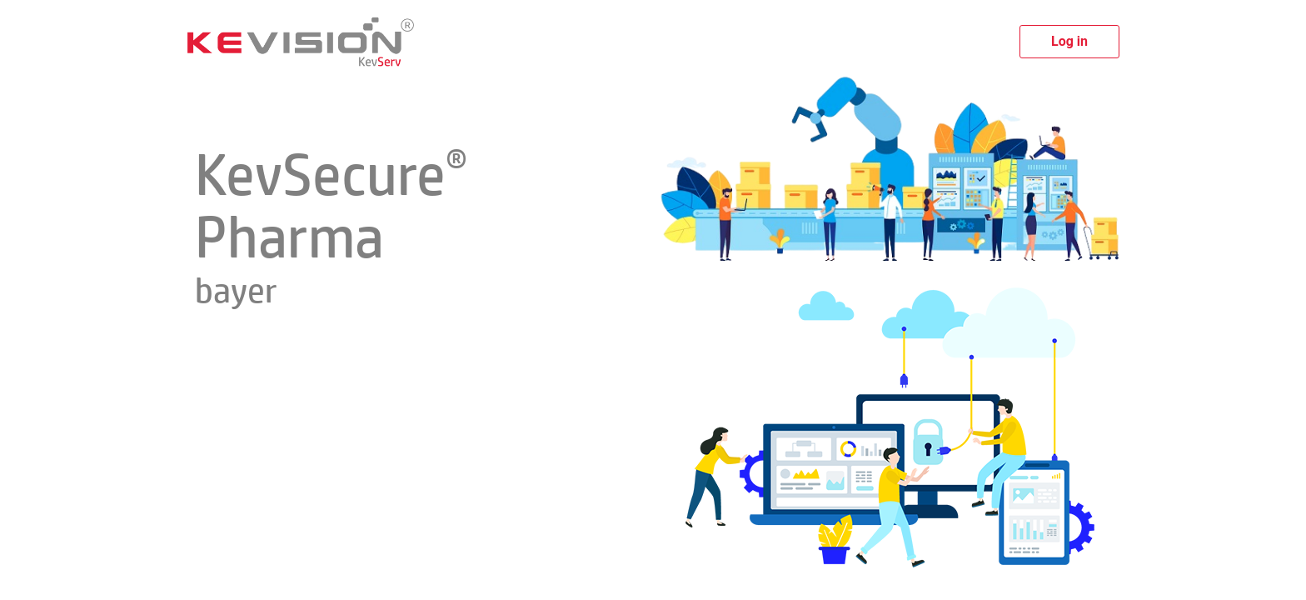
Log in (1069, 41)
